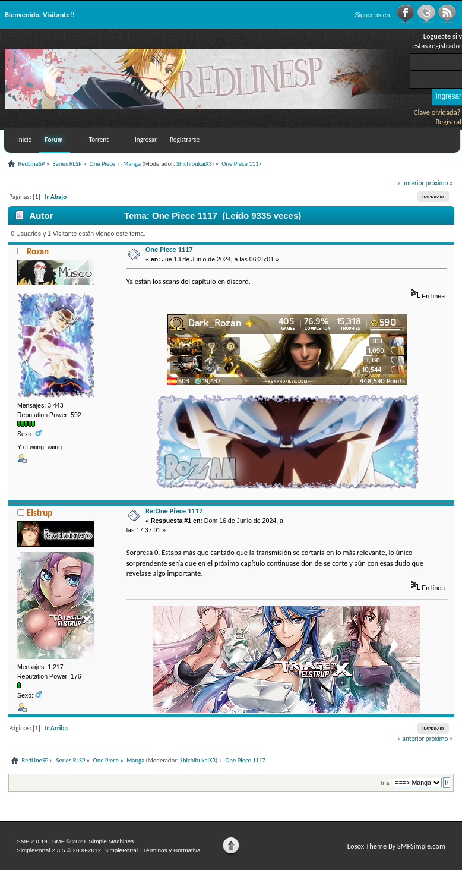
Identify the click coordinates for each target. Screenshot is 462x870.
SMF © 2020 (69, 841)
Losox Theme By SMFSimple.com (396, 845)
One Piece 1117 (169, 249)
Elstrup (39, 513)
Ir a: (386, 783)
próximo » (439, 183)
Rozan (38, 251)
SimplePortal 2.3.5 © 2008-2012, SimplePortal (77, 850)
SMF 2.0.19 (32, 841)
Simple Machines (111, 841)
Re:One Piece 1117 (173, 510)
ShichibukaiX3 (194, 164)
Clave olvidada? (437, 112)
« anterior (410, 183)
